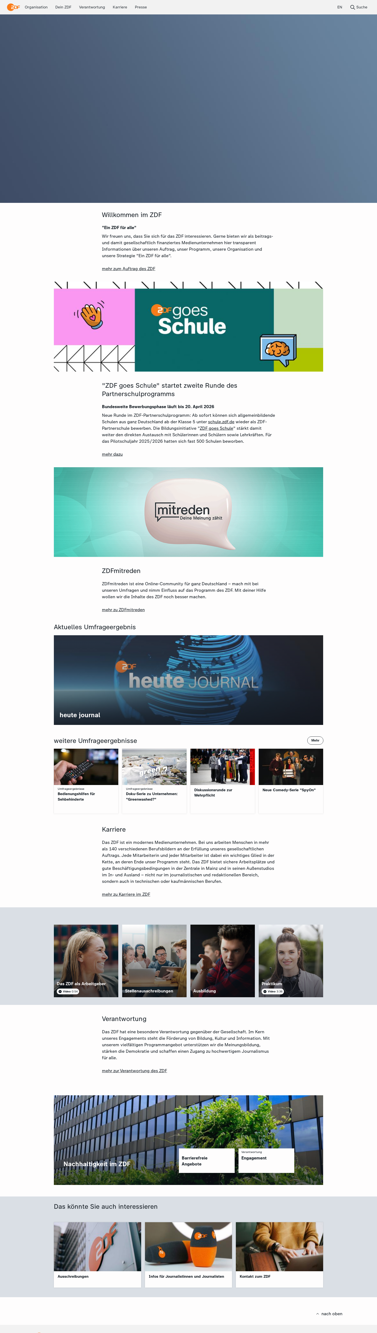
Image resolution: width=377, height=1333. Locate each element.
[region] (207, 1160)
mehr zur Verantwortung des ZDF (134, 1070)
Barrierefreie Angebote (194, 1161)
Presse (141, 7)
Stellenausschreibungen (149, 991)
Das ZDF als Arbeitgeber (81, 983)
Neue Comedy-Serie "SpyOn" (289, 790)
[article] (86, 961)
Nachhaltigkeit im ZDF (97, 1164)
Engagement (254, 1158)
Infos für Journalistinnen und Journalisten (186, 1276)
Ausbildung (204, 991)
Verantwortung (92, 7)
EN (339, 7)
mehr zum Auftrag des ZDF (128, 268)
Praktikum (272, 983)
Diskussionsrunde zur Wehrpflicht (213, 792)
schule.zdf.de (221, 421)
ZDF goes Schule (216, 428)
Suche (358, 7)
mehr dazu (112, 454)
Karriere (120, 7)
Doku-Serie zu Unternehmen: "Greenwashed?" (152, 796)
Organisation (36, 7)
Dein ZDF (63, 7)
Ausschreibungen (73, 1276)
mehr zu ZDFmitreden (123, 609)
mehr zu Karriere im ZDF (126, 894)
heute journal (80, 715)
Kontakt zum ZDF (255, 1276)
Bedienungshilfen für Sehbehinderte (76, 796)
